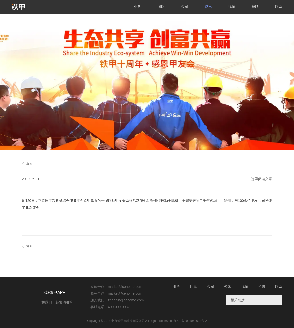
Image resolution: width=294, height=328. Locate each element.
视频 (231, 7)
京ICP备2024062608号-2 (190, 321)
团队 (161, 7)
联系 (278, 7)
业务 (137, 7)
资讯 (208, 7)
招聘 (255, 7)
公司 (184, 7)
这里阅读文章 (261, 179)
